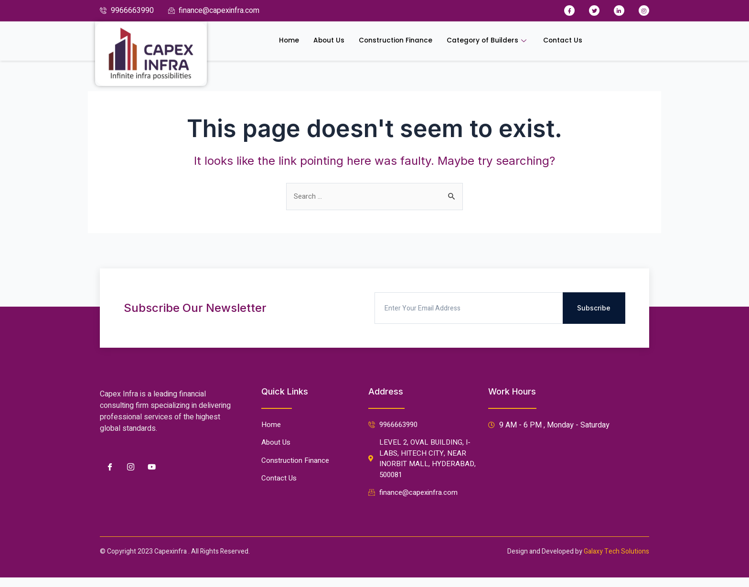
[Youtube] (151, 462)
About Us (321, 41)
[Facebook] (109, 462)
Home (279, 41)
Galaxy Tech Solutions (616, 551)
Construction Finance (393, 41)
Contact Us (570, 41)
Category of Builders (491, 41)
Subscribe (593, 303)
